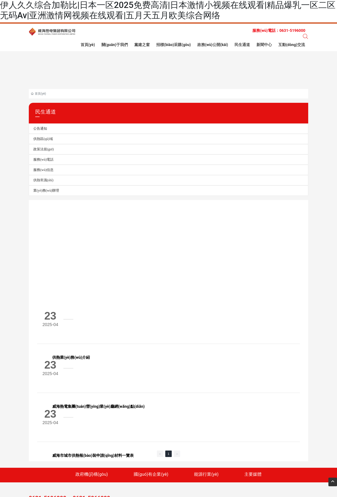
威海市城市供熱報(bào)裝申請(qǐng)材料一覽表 (119, 372)
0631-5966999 (91, 446)
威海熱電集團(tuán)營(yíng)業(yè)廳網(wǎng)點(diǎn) (124, 340)
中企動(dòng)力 (140, 466)
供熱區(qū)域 (43, 139)
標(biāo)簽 (88, 466)
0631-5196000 (47, 446)
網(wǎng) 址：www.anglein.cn (183, 457)
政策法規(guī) (43, 149)
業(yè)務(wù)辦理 (46, 190)
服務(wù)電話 (43, 159)
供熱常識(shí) (43, 180)
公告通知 (40, 128)
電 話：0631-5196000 (106, 457)
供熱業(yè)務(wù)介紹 (97, 308)
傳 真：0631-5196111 (142, 457)
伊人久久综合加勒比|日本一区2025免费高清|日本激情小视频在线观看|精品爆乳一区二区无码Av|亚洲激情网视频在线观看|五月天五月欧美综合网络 (167, 10)
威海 (154, 466)
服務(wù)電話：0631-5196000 (278, 30)
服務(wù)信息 (43, 170)
